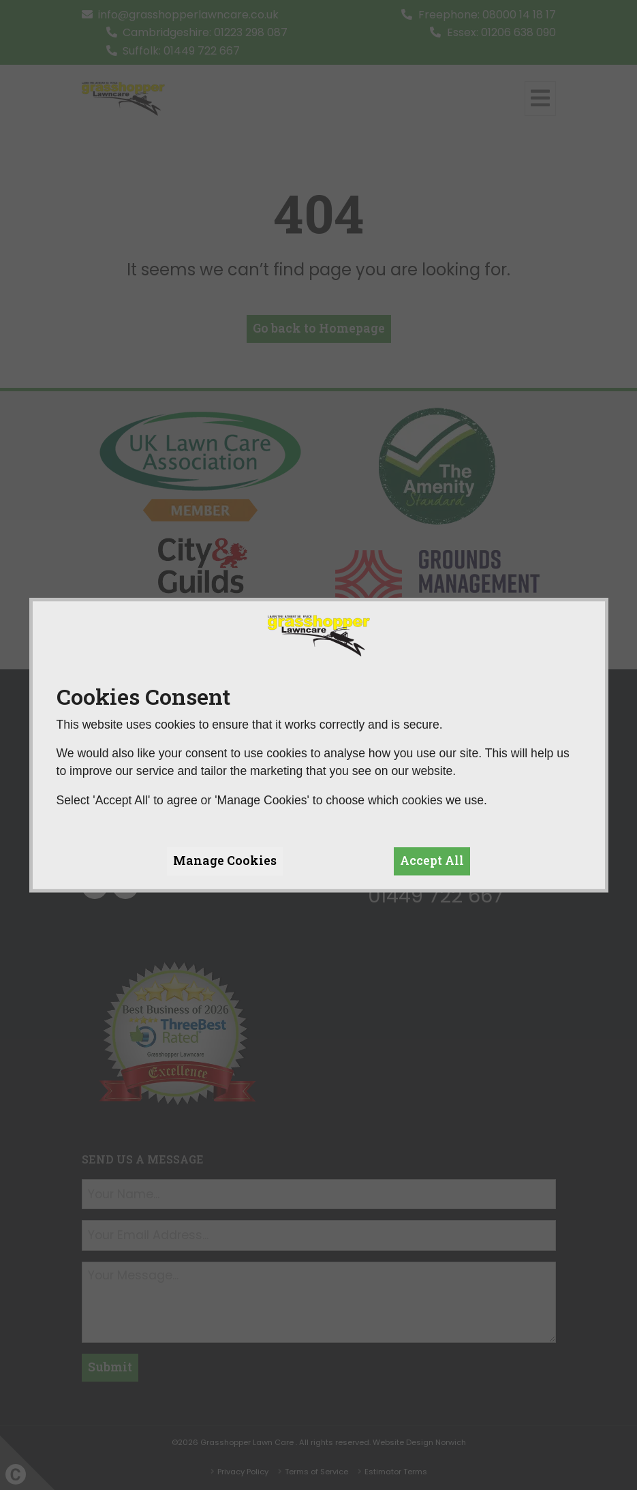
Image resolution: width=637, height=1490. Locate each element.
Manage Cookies (225, 860)
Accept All (432, 860)
